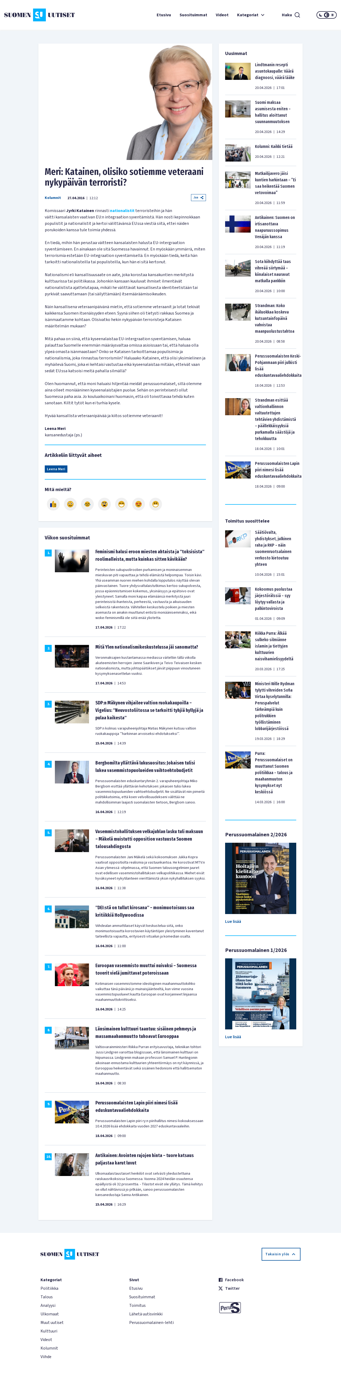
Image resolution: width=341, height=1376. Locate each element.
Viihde (45, 1357)
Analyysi (47, 1305)
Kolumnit (53, 198)
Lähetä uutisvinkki (146, 1314)
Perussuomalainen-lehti (151, 1323)
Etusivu (164, 15)
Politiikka (49, 1288)
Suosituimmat (193, 15)
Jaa (198, 197)
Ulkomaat (49, 1314)
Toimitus (137, 1305)
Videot (222, 15)
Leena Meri (56, 469)
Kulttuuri (48, 1331)
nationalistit (122, 211)
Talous (46, 1297)
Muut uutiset (52, 1323)
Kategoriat (251, 15)
